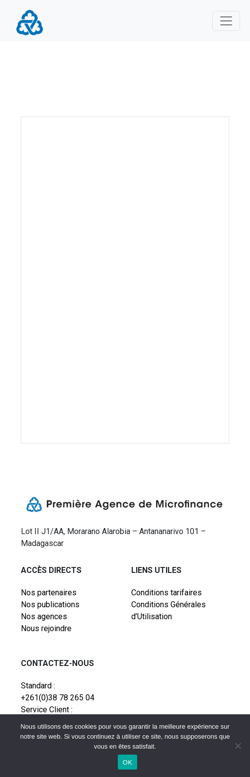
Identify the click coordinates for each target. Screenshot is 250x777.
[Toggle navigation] (226, 21)
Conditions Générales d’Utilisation (168, 610)
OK (127, 762)
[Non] (238, 746)
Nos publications (50, 604)
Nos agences (44, 616)
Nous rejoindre (46, 628)
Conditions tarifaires (166, 592)
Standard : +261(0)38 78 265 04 (57, 691)
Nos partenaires (49, 592)
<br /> (125, 274)
